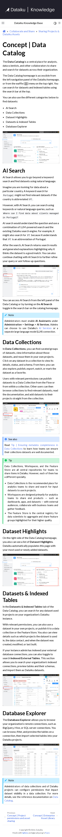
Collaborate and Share (22, 31)
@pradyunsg (37, 833)
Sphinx (25, 833)
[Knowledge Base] (31, 9)
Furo (47, 833)
